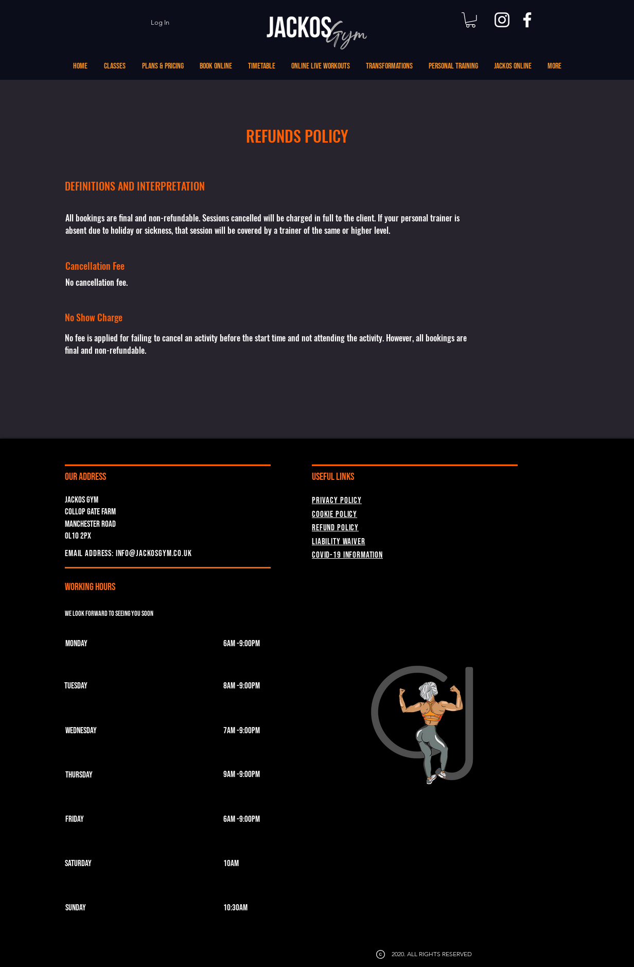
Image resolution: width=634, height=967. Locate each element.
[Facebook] (527, 20)
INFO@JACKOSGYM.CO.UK (154, 553)
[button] (471, 19)
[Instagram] (502, 20)
